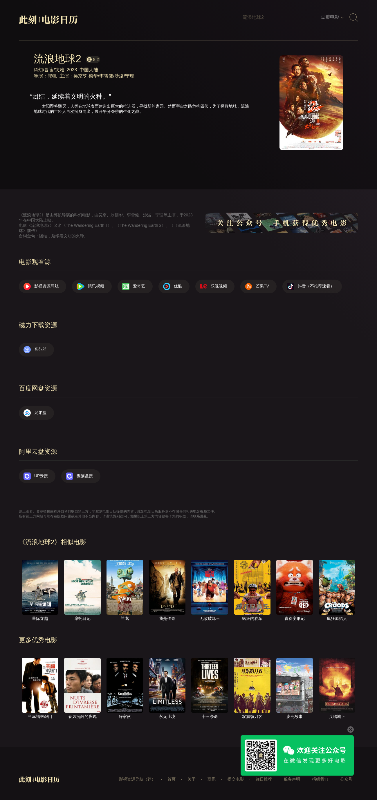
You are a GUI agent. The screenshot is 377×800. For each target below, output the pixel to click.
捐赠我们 (320, 779)
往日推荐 (264, 779)
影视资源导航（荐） (137, 779)
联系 (212, 779)
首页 (171, 779)
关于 (191, 779)
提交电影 (236, 779)
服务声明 (292, 779)
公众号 (346, 779)
